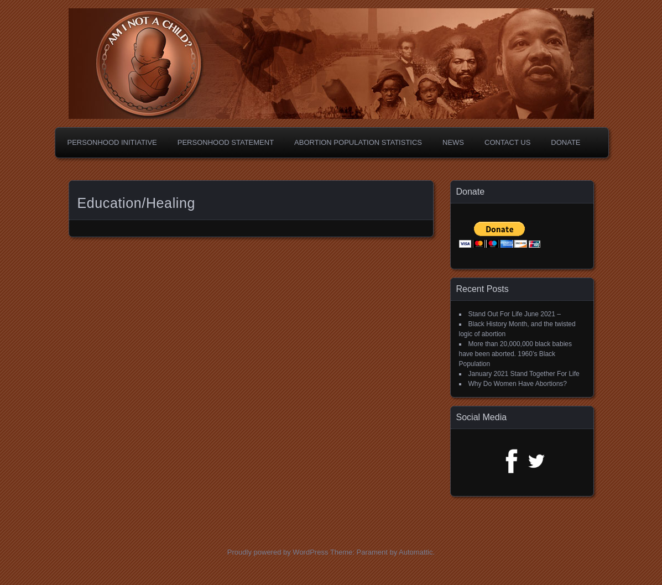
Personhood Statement (226, 142)
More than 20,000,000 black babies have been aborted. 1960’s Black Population (515, 354)
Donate (565, 142)
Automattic (415, 552)
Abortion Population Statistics (358, 142)
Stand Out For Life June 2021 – (514, 314)
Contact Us (507, 142)
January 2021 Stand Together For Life (524, 374)
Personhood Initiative (112, 142)
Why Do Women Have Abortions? (517, 384)
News (453, 142)
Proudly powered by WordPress (278, 552)
